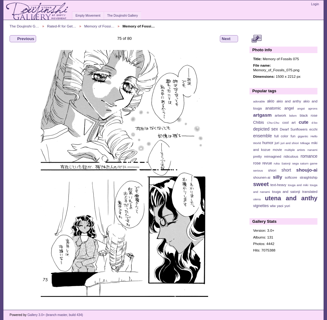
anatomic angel (279, 108)
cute (303, 122)
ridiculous (290, 156)
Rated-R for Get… (61, 26)
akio (270, 101)
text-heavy (278, 185)
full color (281, 136)
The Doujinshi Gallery (122, 15)
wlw (273, 206)
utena (257, 199)
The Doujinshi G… (24, 26)
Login (315, 4)
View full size (256, 39)
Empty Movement (87, 15)
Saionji (285, 163)
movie (277, 150)
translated (309, 191)
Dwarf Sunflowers (294, 129)
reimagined (272, 156)
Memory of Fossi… (99, 26)
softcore (291, 177)
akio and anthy (288, 101)
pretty (257, 156)
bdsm (293, 115)
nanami (312, 150)
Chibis (258, 122)
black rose (308, 115)
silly (277, 177)
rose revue (262, 163)
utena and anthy (291, 198)
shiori (272, 170)
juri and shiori (290, 143)
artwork (280, 115)
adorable (259, 101)
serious (258, 170)
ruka (277, 163)
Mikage (305, 143)
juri (277, 143)
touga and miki (298, 185)
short (286, 170)
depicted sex (265, 129)
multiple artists (294, 150)
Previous (22, 38)
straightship (308, 177)
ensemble (262, 135)
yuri (287, 206)
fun (293, 136)
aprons (312, 108)
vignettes (261, 206)
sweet (261, 184)
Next (229, 38)
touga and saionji (286, 191)
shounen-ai (261, 177)
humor (267, 143)
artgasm (262, 115)
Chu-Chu (273, 122)
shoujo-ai (306, 169)
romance (308, 156)
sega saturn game (304, 163)
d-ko (314, 122)
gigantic (303, 136)
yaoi (280, 206)
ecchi (313, 129)
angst (301, 108)
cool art (289, 122)
